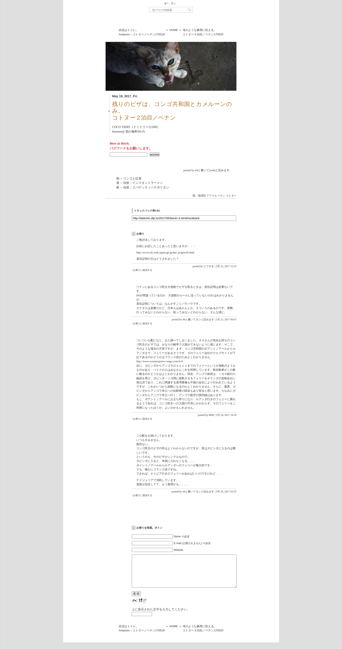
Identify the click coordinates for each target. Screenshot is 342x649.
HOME (173, 30)
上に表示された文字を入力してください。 (161, 616)
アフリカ (211, 195)
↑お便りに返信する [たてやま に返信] (142, 270)
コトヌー (231, 195)
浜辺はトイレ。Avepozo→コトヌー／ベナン (142, 32)
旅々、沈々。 (171, 3)
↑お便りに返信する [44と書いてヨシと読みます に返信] (142, 323)
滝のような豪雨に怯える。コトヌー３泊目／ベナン (203, 32)
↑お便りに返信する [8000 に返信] (142, 418)
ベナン (221, 195)
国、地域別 (199, 195)
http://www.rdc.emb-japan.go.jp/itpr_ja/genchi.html (165, 252)
